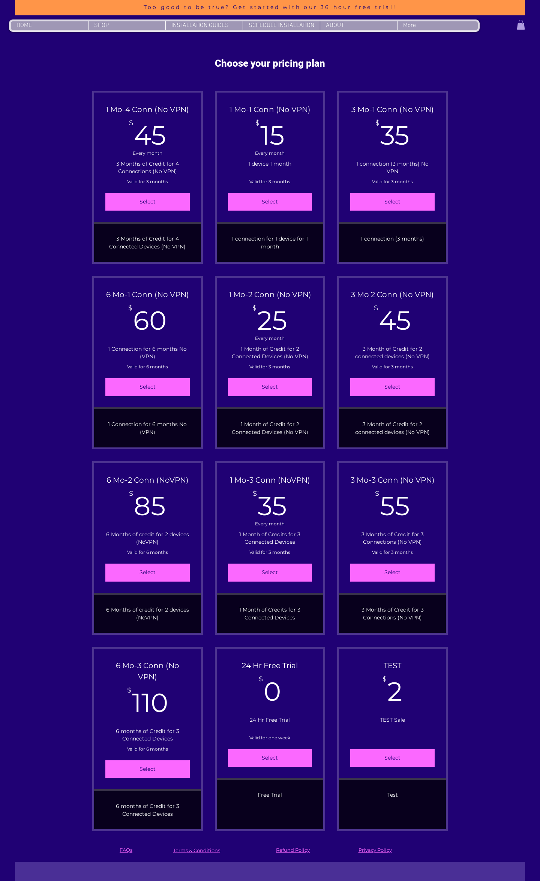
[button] (521, 25)
